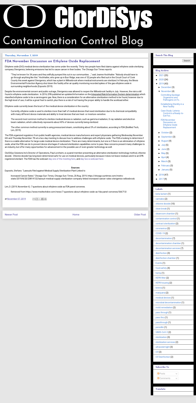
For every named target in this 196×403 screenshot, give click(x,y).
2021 (161, 75)
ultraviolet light (163, 347)
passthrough (162, 322)
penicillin (160, 327)
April (163, 157)
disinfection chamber (166, 258)
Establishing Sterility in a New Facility (172, 105)
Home (76, 214)
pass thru (160, 317)
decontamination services (168, 248)
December (166, 87)
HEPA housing (162, 283)
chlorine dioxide (163, 203)
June (164, 149)
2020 (161, 79)
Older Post (140, 214)
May (163, 153)
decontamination (164, 238)
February (165, 165)
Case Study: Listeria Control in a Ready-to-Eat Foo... (172, 113)
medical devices (163, 297)
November (166, 91)
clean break (161, 208)
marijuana (160, 293)
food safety (161, 268)
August (165, 141)
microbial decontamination (168, 302)
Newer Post (11, 214)
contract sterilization (165, 223)
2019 (161, 83)
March (164, 161)
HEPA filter (161, 278)
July (163, 145)
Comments (163, 378)
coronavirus (161, 228)
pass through (162, 312)
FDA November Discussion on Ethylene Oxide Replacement (169, 124)
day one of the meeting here (62, 159)
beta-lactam (161, 194)
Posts (161, 373)
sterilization (161, 337)
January (165, 169)
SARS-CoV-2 (162, 332)
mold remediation (164, 307)
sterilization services (165, 342)
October (165, 132)
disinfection (161, 253)
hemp (158, 273)
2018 (161, 175)
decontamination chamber (168, 243)
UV (157, 352)
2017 (161, 179)
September (167, 137)
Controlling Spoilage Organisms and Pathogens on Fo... (170, 97)
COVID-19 (160, 233)
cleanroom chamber (165, 213)
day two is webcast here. (92, 159)
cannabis (160, 199)
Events (159, 263)
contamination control (166, 218)
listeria (159, 288)
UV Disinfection (163, 357)
